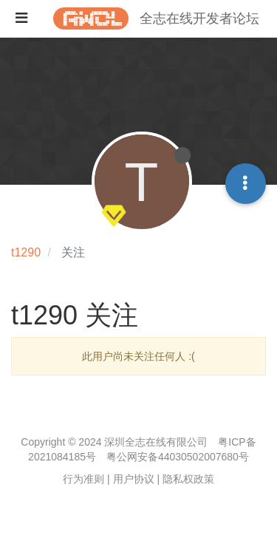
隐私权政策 (188, 479)
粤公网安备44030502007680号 (177, 457)
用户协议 (133, 479)
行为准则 (83, 479)
